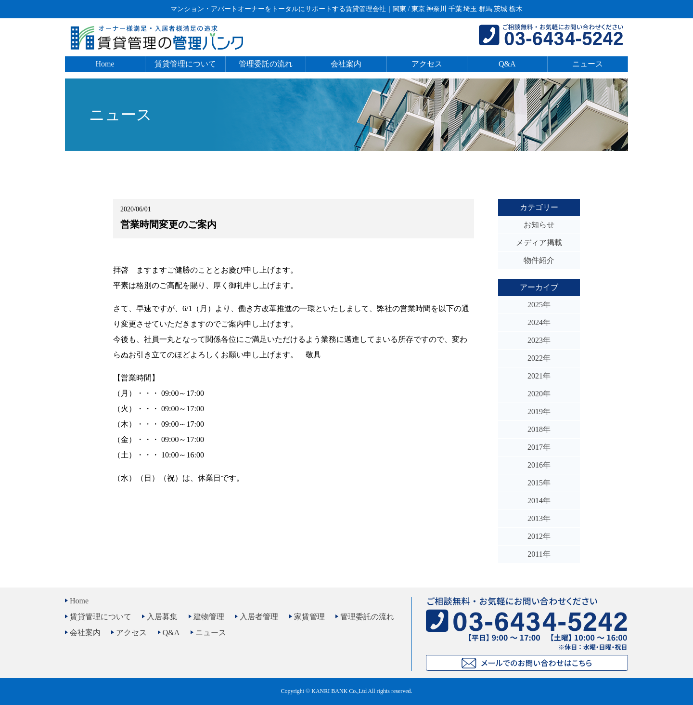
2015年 (539, 483)
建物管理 (208, 617)
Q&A (507, 64)
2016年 (539, 465)
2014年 (539, 500)
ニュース (587, 64)
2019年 (539, 411)
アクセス (426, 64)
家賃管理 (309, 617)
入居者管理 (259, 617)
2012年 (539, 536)
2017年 (539, 447)
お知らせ (539, 225)
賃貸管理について (185, 64)
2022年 (539, 358)
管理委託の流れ (266, 64)
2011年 (538, 554)
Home (105, 64)
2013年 (539, 518)
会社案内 (346, 64)
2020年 (539, 394)
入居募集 (162, 617)
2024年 (539, 322)
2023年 (539, 340)
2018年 (539, 429)
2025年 (539, 304)
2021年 (539, 376)
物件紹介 (539, 260)
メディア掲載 (539, 242)
